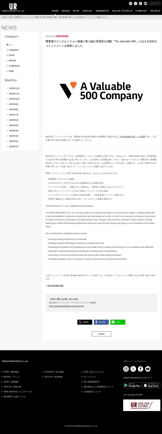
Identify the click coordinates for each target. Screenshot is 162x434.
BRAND (12, 60)
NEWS (10, 17)
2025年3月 (14, 136)
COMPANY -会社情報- (54, 372)
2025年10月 (14, 99)
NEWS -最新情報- (11, 372)
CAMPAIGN (14, 66)
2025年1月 (14, 146)
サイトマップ (90, 377)
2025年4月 (14, 131)
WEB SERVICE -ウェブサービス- (18, 392)
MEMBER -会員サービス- (15, 397)
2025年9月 (14, 104)
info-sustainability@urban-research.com (66, 306)
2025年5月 (14, 125)
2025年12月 (14, 88)
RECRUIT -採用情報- (54, 377)
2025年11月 (14, 94)
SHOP (12, 55)
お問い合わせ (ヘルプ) (93, 372)
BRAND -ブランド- (12, 377)
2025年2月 (14, 141)
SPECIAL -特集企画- (13, 387)
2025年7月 (14, 115)
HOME (4, 17)
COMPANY (14, 50)
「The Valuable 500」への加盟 (131, 136)
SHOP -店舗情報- (11, 382)
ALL (11, 45)
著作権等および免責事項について (98, 387)
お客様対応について (92, 392)
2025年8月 (14, 109)
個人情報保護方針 (92, 382)
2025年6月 (14, 120)
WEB (11, 71)
